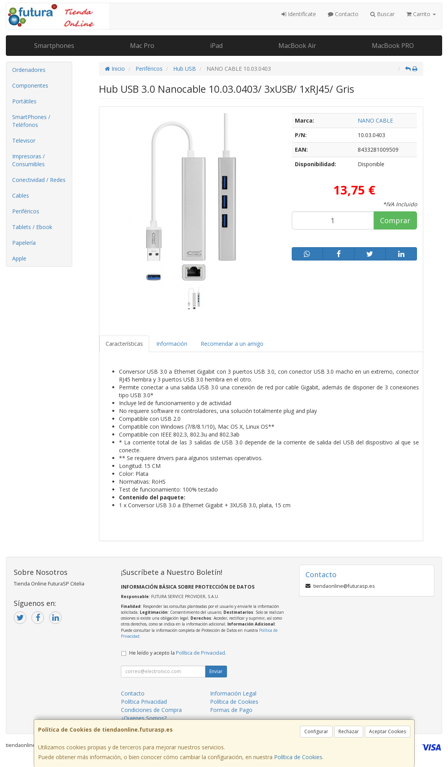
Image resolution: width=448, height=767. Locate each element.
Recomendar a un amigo (232, 343)
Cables (20, 195)
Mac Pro (142, 45)
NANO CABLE (375, 120)
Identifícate (299, 14)
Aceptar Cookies (387, 731)
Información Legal (233, 693)
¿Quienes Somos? (143, 718)
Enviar (216, 671)
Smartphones (54, 45)
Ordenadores (29, 69)
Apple (19, 258)
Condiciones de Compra (151, 710)
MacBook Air (297, 45)
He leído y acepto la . (177, 653)
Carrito (421, 14)
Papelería (24, 242)
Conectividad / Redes (39, 179)
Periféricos (25, 211)
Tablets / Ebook (32, 227)
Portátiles (24, 101)
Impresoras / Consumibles (28, 160)
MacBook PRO (393, 45)
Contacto (343, 14)
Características (124, 343)
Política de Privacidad (200, 653)
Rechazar (348, 731)
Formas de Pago (231, 710)
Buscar (382, 14)
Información (171, 343)
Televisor (23, 140)
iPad (216, 45)
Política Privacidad (144, 701)
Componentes (30, 85)
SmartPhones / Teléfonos (31, 120)
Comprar (395, 220)
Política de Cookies (298, 757)
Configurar (316, 731)
